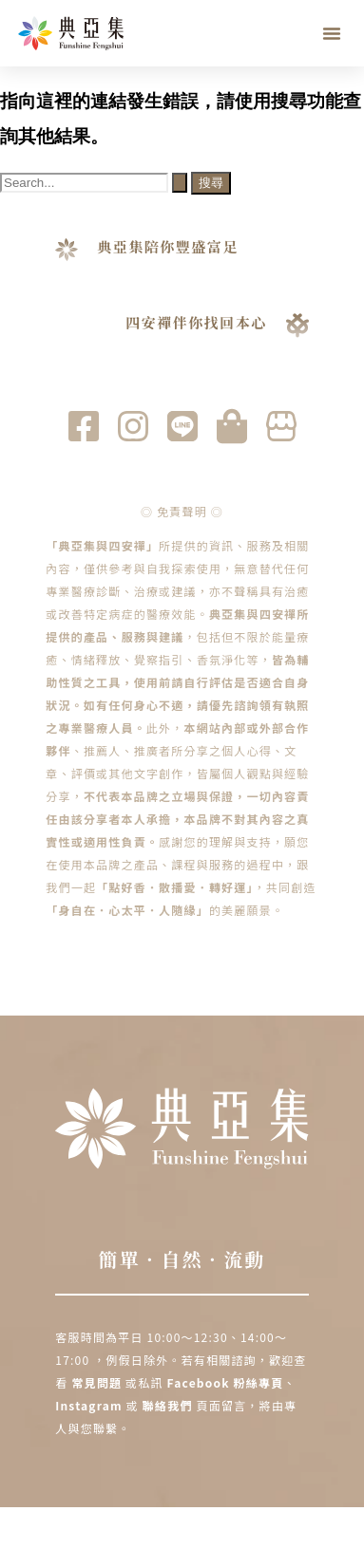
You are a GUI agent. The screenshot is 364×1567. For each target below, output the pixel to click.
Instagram (90, 1405)
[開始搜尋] (179, 183)
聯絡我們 (168, 1405)
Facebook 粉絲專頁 (225, 1382)
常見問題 (96, 1382)
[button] (331, 33)
